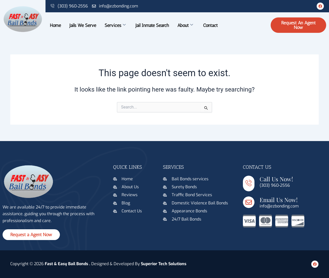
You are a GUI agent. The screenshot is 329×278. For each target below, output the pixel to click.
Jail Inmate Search (152, 25)
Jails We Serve (82, 25)
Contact (210, 25)
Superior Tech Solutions (163, 263)
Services (114, 25)
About (185, 25)
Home (55, 25)
